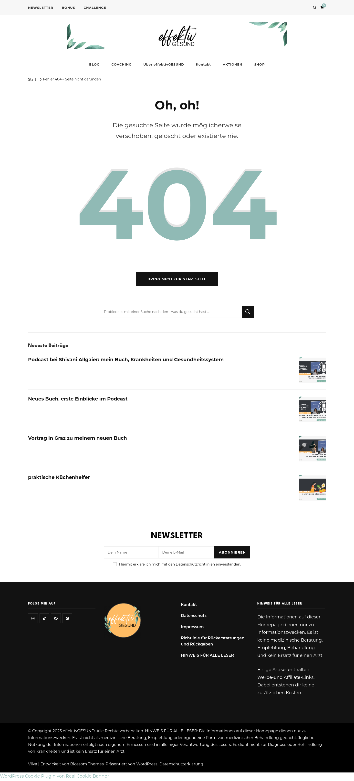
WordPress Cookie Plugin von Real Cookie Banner (54, 777)
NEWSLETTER (40, 8)
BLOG (94, 64)
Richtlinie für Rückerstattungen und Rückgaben (212, 641)
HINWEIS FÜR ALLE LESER (207, 656)
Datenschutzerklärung (181, 765)
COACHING (122, 64)
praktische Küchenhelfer (59, 478)
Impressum (192, 627)
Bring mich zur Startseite (177, 280)
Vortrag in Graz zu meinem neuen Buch (78, 439)
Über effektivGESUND (164, 64)
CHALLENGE (95, 8)
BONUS (68, 8)
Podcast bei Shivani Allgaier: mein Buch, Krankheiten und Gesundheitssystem (127, 360)
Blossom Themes (87, 765)
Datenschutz (194, 616)
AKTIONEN (232, 64)
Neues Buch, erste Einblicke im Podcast (78, 399)
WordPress (146, 765)
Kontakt (203, 64)
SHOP (259, 64)
